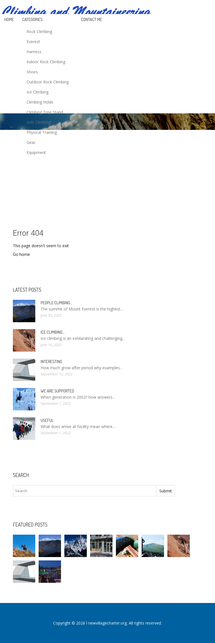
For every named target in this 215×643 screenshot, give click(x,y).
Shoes (32, 71)
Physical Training (42, 132)
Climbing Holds (40, 102)
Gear (31, 142)
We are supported (57, 391)
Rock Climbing (39, 31)
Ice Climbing (37, 92)
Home (9, 19)
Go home (21, 254)
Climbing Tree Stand (45, 112)
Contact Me (91, 19)
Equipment (36, 152)
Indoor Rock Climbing (46, 61)
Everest (33, 41)
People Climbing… (56, 302)
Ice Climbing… (53, 332)
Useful (47, 420)
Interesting (51, 361)
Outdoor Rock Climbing (48, 82)
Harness (34, 51)
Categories (32, 19)
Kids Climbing (39, 122)
